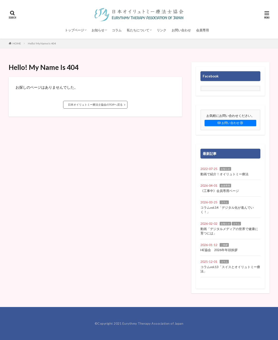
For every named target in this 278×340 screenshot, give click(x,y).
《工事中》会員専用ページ (219, 191)
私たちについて (138, 30)
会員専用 (202, 30)
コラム (116, 30)
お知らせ (98, 30)
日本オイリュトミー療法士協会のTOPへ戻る (95, 104)
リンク (161, 30)
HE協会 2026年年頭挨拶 (219, 250)
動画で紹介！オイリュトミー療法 (224, 174)
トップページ (74, 30)
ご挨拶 (224, 245)
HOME (17, 43)
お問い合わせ (181, 30)
